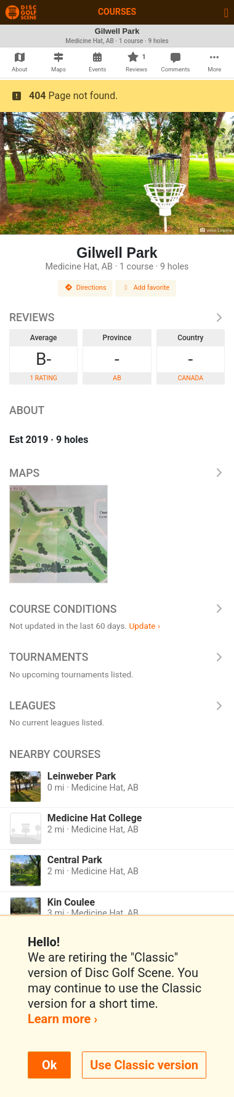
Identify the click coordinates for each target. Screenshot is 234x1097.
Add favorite (146, 288)
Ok (49, 1065)
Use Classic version (144, 1065)
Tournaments (117, 657)
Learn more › (62, 1018)
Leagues (117, 706)
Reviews (117, 317)
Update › (144, 626)
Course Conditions (117, 609)
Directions (86, 288)
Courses (117, 12)
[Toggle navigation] (226, 12)
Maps (117, 473)
